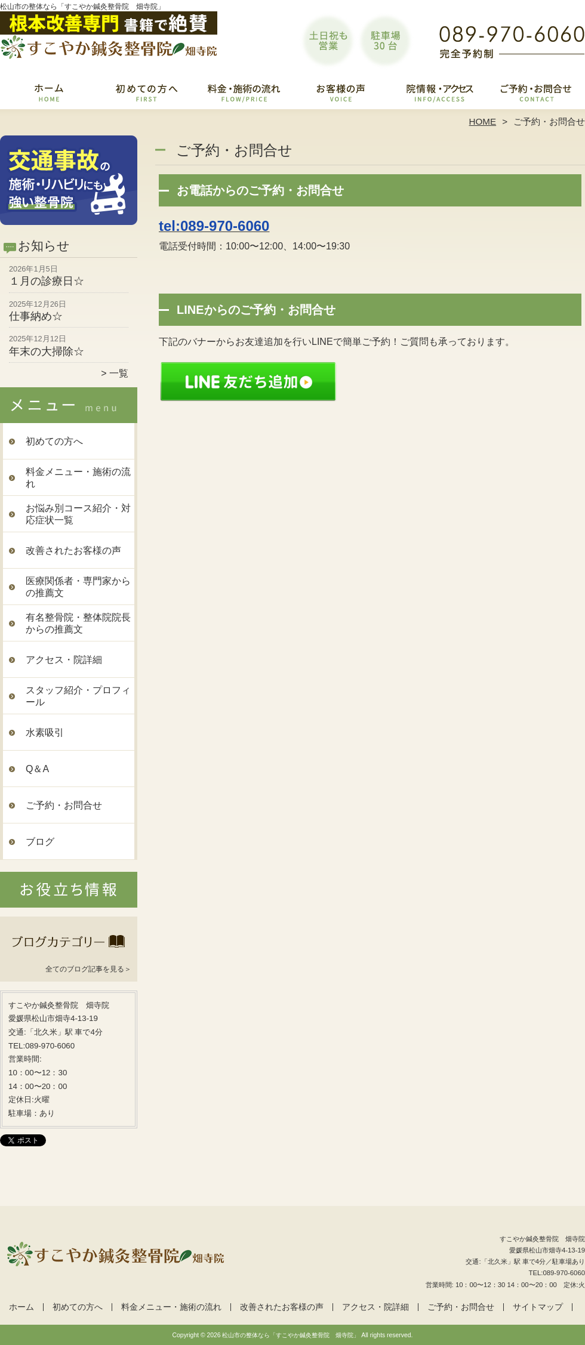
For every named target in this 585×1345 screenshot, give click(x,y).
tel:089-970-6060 (214, 226)
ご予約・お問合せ (536, 93)
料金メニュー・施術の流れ (243, 93)
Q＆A (37, 769)
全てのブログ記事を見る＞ (88, 969)
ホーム (49, 93)
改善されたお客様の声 (341, 93)
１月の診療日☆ (46, 281)
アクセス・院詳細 (438, 93)
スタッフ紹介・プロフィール (78, 696)
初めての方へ (146, 93)
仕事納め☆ (36, 316)
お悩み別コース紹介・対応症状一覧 (78, 514)
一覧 (118, 373)
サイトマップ (538, 1307)
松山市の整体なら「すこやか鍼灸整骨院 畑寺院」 (290, 1335)
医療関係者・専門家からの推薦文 (78, 587)
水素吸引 (45, 732)
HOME (483, 121)
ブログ (40, 842)
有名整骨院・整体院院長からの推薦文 (78, 623)
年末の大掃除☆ (46, 351)
